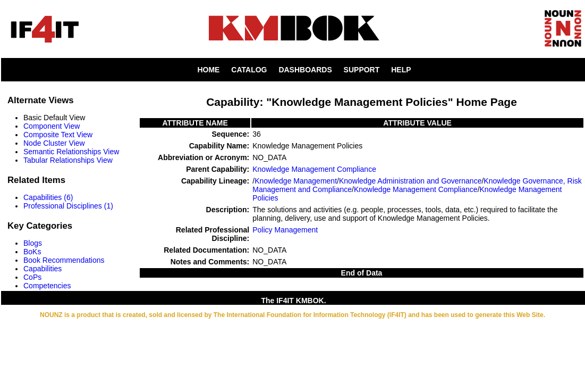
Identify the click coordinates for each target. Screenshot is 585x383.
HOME (208, 69)
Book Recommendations (64, 260)
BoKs (32, 251)
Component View (51, 126)
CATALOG (249, 69)
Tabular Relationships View (68, 160)
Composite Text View (57, 134)
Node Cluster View (54, 143)
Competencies (47, 285)
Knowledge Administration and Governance (410, 181)
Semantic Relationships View (71, 151)
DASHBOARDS (305, 69)
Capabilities (42, 268)
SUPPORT (362, 69)
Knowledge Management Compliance (314, 169)
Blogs (32, 243)
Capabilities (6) (48, 197)
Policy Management (285, 230)
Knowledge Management (296, 181)
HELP (401, 69)
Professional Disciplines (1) (68, 206)
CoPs (32, 277)
